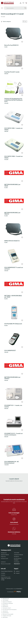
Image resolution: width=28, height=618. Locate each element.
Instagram (17, 573)
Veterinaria (5, 617)
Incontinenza (16, 561)
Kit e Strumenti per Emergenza (17, 559)
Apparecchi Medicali (5, 554)
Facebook (16, 571)
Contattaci (3, 573)
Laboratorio (3, 561)
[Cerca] (25, 8)
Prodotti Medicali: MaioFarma (6, 571)
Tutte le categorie (6, 21)
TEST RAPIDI (16, 552)
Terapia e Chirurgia (7, 615)
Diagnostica (3, 556)
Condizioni (3, 575)
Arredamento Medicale (18, 554)
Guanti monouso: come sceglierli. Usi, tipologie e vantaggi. (6, 578)
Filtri (24, 21)
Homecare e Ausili (4, 558)
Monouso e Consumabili (5, 563)
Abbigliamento (4, 552)
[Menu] (2, 8)
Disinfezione (16, 556)
